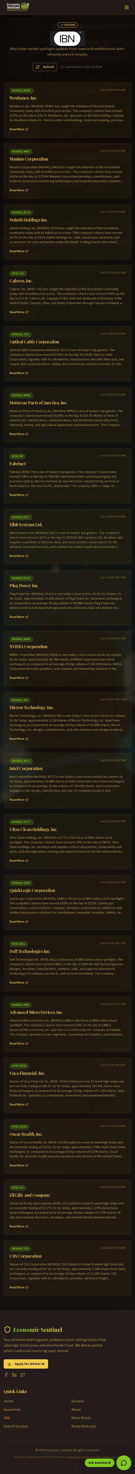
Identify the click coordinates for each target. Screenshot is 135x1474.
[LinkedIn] (14, 1374)
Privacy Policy (81, 1457)
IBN (7, 1417)
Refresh (45, 67)
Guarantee (12, 1409)
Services (77, 1401)
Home (8, 1401)
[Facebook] (6, 1374)
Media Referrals (83, 1426)
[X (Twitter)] (22, 1374)
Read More (19, 129)
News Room (81, 1417)
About (76, 1409)
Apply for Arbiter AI (25, 1364)
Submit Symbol (16, 1426)
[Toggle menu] (126, 7)
